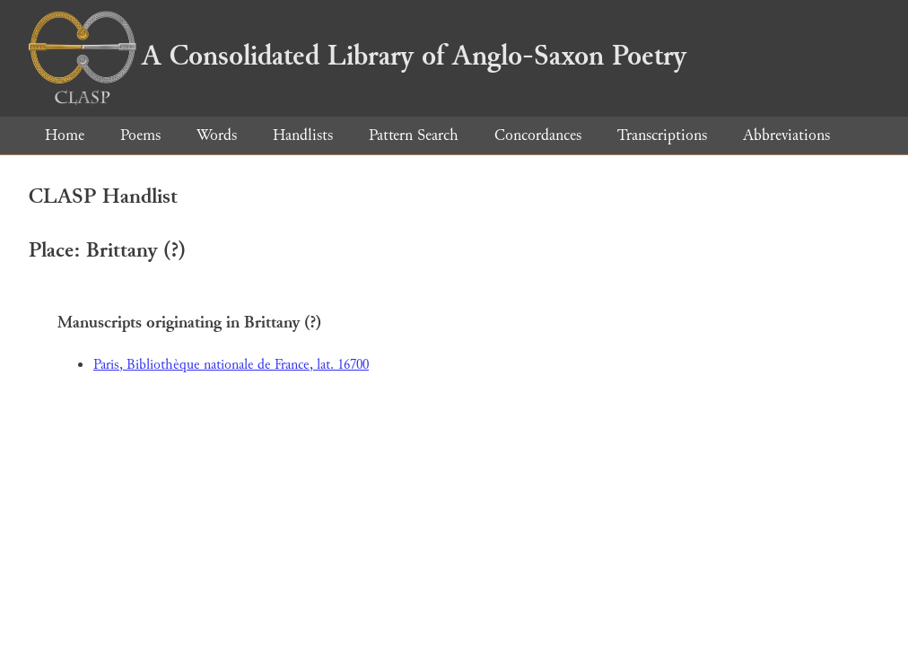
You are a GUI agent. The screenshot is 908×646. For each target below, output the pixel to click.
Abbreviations (786, 135)
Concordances (537, 135)
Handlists (303, 135)
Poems (140, 135)
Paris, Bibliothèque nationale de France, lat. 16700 (231, 364)
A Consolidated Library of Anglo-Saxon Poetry (357, 55)
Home (64, 135)
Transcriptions (662, 135)
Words (216, 135)
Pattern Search (413, 135)
